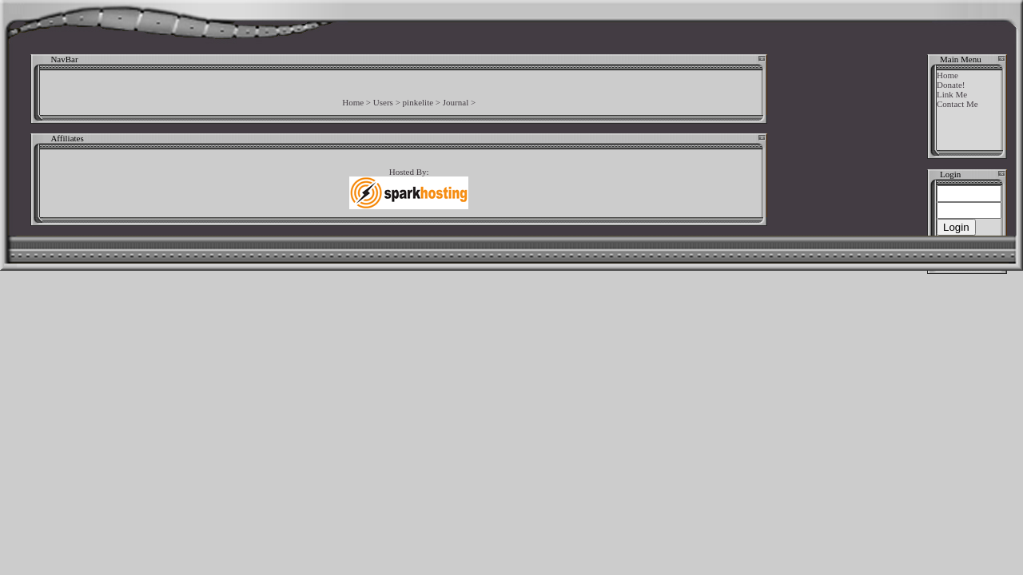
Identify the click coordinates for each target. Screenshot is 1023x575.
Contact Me (957, 104)
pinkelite (418, 102)
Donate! (951, 84)
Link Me (952, 94)
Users (383, 102)
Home (353, 102)
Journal (455, 102)
